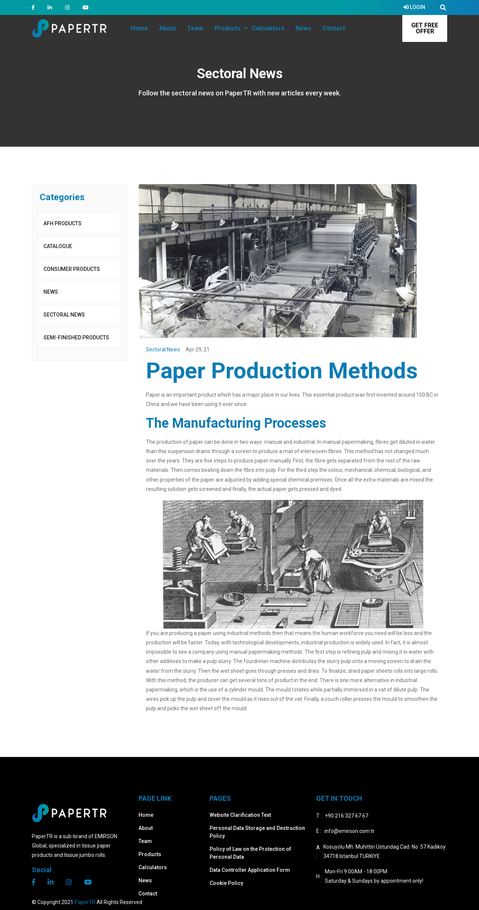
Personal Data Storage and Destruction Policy (257, 832)
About (145, 828)
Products (149, 854)
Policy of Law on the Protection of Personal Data (250, 853)
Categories (62, 197)
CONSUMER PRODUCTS (71, 269)
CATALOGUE (57, 246)
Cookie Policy (226, 883)
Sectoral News (64, 315)
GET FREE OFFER (424, 28)
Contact (147, 894)
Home (145, 815)
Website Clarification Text (240, 815)
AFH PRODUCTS (62, 223)
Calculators (152, 867)
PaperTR (84, 902)
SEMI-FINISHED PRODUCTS (76, 338)
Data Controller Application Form (250, 870)
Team (145, 841)
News (50, 292)
